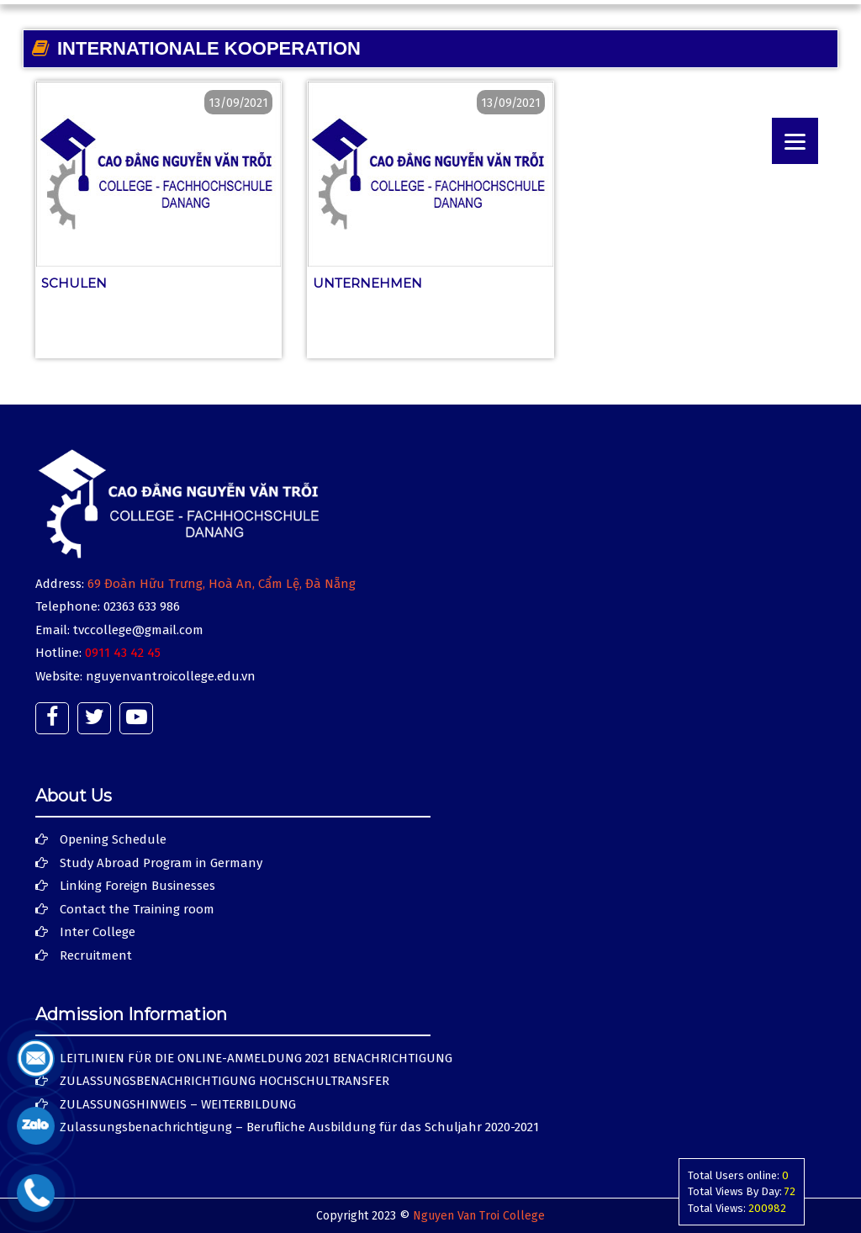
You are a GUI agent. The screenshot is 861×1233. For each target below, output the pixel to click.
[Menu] (795, 141)
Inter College (97, 931)
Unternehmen (367, 283)
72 (789, 1191)
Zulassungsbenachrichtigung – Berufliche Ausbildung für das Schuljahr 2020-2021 (299, 1127)
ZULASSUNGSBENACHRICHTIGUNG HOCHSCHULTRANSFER (224, 1080)
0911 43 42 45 (123, 652)
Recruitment (96, 955)
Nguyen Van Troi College (479, 1216)
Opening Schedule (113, 839)
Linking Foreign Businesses (137, 885)
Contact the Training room (137, 909)
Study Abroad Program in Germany (161, 863)
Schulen (74, 283)
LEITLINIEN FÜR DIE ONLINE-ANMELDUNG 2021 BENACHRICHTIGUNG (256, 1058)
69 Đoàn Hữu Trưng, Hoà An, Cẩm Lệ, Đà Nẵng (221, 583)
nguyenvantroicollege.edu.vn (171, 676)
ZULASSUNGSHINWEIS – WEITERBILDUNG (178, 1104)
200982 (767, 1208)
